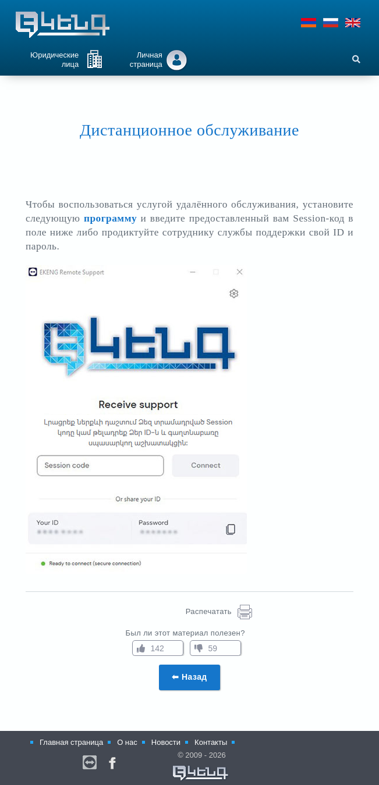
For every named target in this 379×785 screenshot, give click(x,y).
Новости (165, 742)
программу (110, 218)
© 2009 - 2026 (201, 766)
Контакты (210, 742)
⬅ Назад (189, 676)
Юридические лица (54, 60)
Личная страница (146, 60)
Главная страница (71, 742)
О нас (127, 742)
